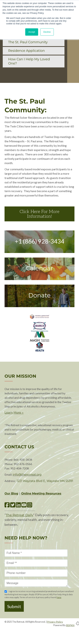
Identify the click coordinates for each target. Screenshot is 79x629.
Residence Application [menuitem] (26, 51)
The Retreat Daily (19, 515)
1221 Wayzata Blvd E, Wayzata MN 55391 (45, 481)
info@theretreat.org (27, 474)
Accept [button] (31, 32)
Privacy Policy (55, 621)
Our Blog (11, 493)
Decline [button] (47, 32)
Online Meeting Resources (41, 493)
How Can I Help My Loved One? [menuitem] (29, 61)
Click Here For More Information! (39, 214)
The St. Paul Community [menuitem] (28, 42)
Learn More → (14, 412)
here (59, 597)
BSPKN (70, 625)
